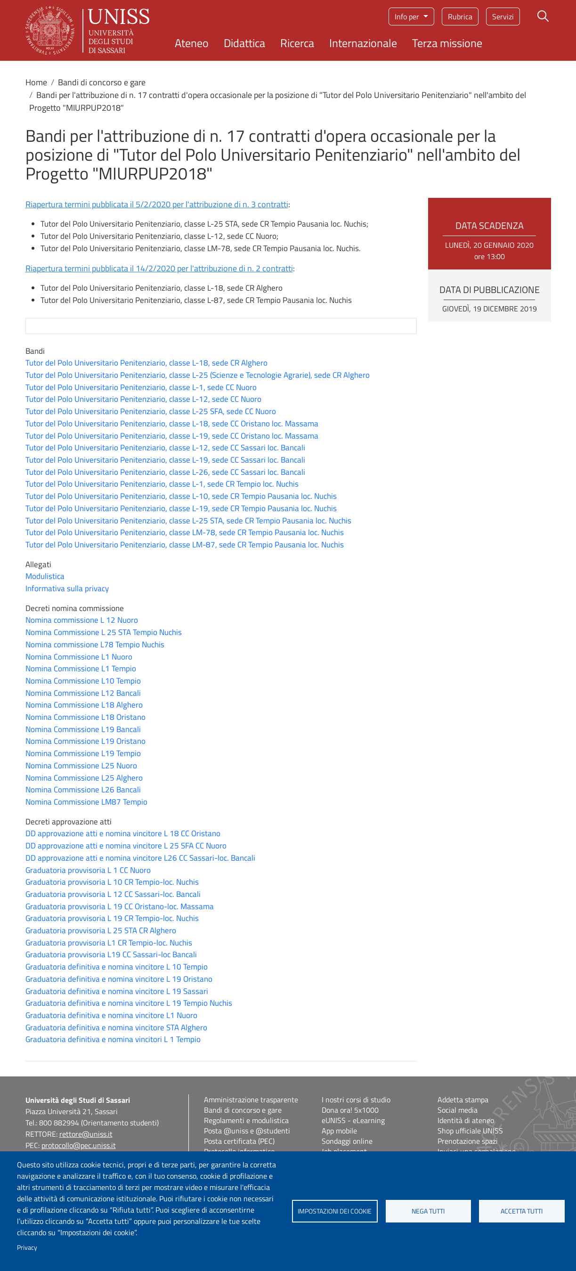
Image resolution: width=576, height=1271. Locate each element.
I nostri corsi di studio (356, 1099)
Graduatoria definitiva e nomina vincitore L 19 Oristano (118, 979)
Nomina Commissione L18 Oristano (85, 717)
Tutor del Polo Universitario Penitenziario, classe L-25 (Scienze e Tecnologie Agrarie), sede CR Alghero (197, 375)
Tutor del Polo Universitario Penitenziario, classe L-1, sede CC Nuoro (141, 387)
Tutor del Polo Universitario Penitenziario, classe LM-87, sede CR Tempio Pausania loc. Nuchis (184, 544)
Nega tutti (428, 1211)
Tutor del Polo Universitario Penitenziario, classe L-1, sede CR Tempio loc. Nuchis (162, 484)
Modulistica (45, 576)
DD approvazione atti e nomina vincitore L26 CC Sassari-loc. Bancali (140, 858)
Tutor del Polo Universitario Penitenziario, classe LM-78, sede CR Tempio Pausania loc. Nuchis (184, 532)
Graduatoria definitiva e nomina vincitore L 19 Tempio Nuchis (128, 1003)
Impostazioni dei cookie (335, 1211)
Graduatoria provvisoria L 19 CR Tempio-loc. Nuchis (112, 918)
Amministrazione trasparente (251, 1099)
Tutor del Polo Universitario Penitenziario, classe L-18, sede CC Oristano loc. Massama (171, 423)
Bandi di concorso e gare (102, 82)
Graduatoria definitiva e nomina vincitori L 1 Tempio (113, 1039)
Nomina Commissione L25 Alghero (84, 778)
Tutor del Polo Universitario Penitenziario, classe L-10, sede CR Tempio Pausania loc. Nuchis (181, 496)
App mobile (339, 1130)
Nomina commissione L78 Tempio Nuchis (94, 644)
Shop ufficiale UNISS (470, 1130)
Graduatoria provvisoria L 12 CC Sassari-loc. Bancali (113, 894)
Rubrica (460, 16)
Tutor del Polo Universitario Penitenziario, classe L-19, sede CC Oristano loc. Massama (171, 436)
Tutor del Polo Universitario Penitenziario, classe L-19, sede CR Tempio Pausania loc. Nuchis (181, 508)
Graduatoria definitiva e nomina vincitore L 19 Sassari (116, 991)
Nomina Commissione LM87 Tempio (86, 802)
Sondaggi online (347, 1141)
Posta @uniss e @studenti (247, 1130)
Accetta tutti (522, 1211)
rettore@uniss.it (86, 1134)
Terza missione (447, 42)
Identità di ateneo (466, 1120)
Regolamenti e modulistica (246, 1120)
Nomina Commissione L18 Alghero (84, 705)
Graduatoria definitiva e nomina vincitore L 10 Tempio (116, 967)
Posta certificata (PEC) (239, 1141)
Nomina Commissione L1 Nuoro (78, 657)
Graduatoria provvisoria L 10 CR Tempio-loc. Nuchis (112, 882)
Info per (408, 16)
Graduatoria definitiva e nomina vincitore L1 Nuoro (111, 1015)
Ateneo (192, 42)
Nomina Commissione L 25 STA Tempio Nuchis (103, 632)
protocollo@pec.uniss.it (78, 1145)
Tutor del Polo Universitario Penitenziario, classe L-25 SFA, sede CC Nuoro (150, 411)
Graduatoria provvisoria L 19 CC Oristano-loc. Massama (119, 906)
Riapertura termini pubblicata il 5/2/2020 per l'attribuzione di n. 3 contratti (156, 204)
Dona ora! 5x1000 (350, 1110)
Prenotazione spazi (468, 1141)
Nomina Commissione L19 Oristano (85, 741)
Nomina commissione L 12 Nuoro (81, 620)
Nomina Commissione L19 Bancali (83, 729)
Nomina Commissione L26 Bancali (83, 789)
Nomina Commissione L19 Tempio (83, 753)
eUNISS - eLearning (353, 1120)
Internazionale (363, 42)
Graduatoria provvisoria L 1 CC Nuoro (88, 870)
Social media (458, 1110)
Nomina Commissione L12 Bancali (83, 693)
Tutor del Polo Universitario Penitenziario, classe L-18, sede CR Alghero (146, 363)
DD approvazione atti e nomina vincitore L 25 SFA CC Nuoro (126, 845)
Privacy (27, 1247)
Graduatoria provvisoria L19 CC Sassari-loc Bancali (111, 954)
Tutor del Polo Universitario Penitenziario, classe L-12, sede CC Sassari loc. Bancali (165, 447)
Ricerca (297, 42)
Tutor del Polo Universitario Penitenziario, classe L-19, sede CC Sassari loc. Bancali (165, 460)
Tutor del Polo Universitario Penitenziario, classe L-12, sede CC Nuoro (143, 399)
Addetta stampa (463, 1099)
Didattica (244, 42)
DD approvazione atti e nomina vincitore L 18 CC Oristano (122, 833)
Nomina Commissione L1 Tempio (80, 668)
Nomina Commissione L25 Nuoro (81, 765)
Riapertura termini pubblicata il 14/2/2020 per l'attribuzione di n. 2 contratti (159, 268)
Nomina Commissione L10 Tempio (83, 681)
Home (36, 82)
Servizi (503, 16)
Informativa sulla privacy (67, 588)
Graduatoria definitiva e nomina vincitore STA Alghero (116, 1027)
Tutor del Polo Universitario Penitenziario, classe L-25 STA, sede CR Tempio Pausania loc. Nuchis (188, 520)
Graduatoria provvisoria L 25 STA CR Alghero (100, 930)
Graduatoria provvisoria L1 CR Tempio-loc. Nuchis (108, 943)
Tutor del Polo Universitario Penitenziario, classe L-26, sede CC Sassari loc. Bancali (165, 472)
